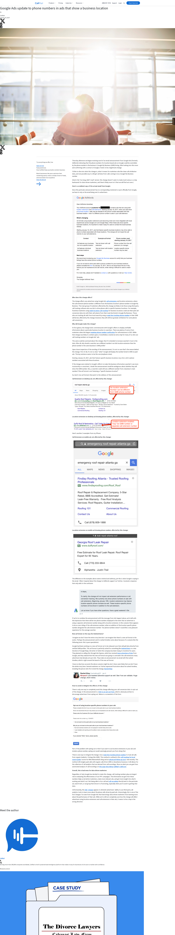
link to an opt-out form (106, 692)
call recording (113, 781)
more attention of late (125, 653)
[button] (124, 3)
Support (114, 3)
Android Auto (125, 648)
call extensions (111, 301)
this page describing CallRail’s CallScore (112, 767)
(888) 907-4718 (106, 3)
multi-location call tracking (99, 311)
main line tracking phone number (118, 315)
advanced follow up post (117, 760)
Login (120, 3)
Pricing (60, 3)
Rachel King (108, 669)
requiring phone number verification (102, 332)
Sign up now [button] (40, 166)
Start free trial (133, 3)
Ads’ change (89, 790)
